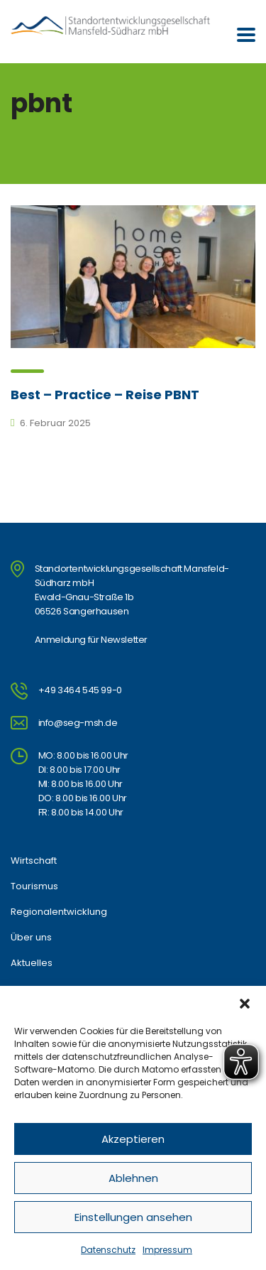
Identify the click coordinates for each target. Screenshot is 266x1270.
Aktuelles (31, 963)
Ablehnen (133, 1178)
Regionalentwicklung (59, 912)
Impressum (167, 1250)
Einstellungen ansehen (133, 1217)
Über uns (31, 937)
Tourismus (34, 886)
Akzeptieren (133, 1138)
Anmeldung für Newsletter (91, 639)
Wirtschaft (34, 861)
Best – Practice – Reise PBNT (105, 394)
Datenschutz (108, 1250)
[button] (245, 1004)
